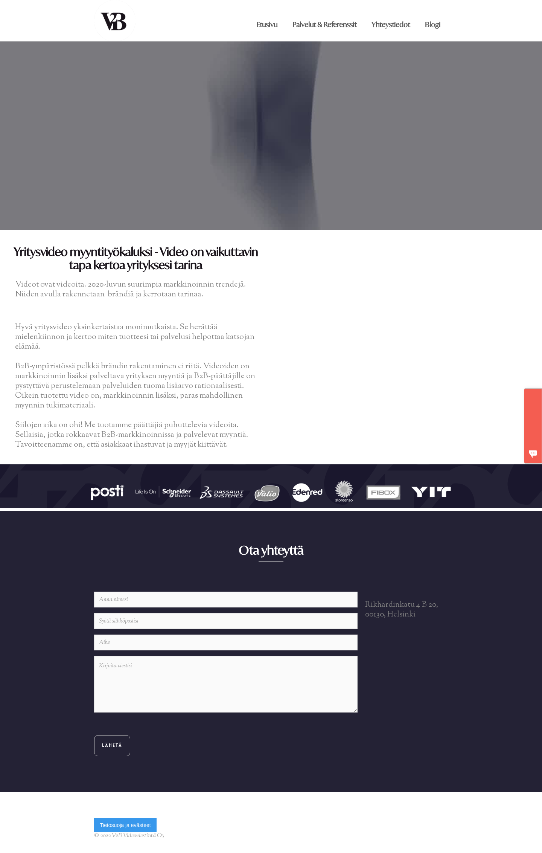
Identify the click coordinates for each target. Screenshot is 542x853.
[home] (115, 20)
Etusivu (266, 24)
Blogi (432, 24)
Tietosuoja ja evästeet (125, 825)
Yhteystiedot (390, 24)
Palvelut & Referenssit (324, 24)
